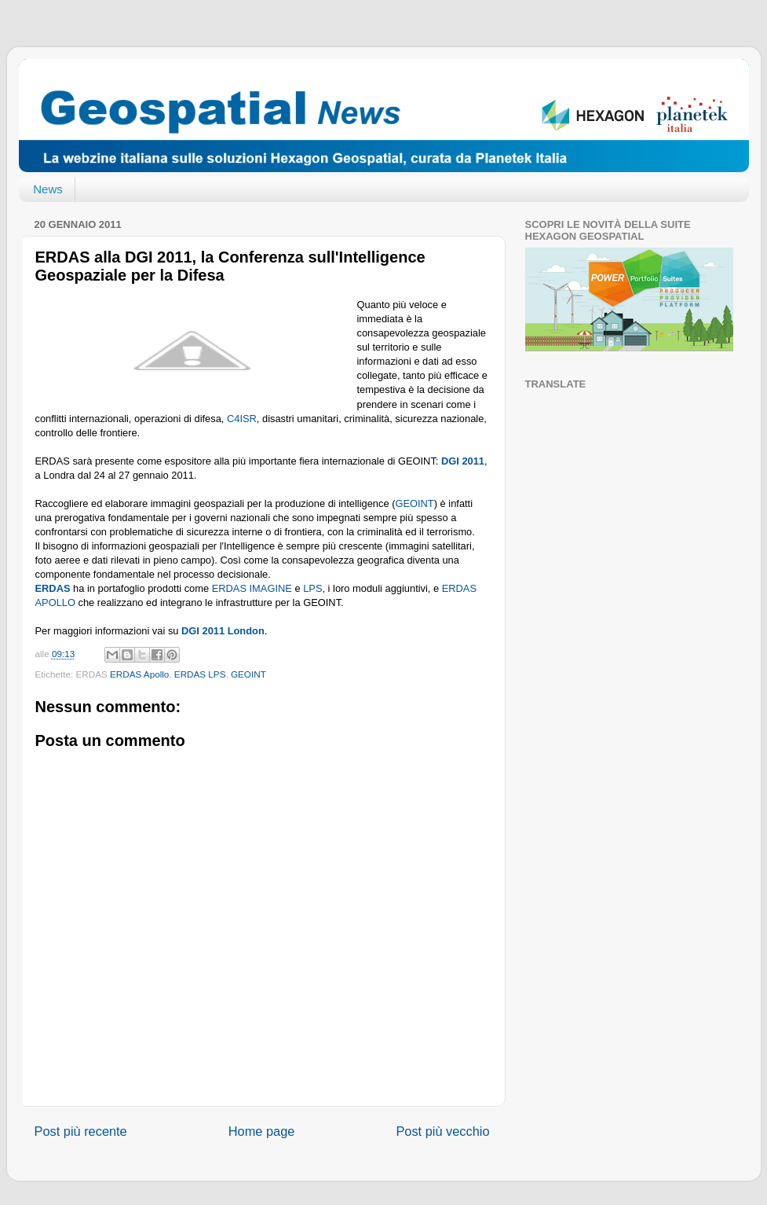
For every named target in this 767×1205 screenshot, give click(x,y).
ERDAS (53, 588)
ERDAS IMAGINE (252, 588)
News (48, 189)
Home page (261, 1131)
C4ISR (242, 418)
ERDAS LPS (200, 674)
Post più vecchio (442, 1131)
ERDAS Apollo (139, 674)
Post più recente (81, 1131)
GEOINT (414, 503)
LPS (312, 588)
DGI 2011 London (223, 631)
